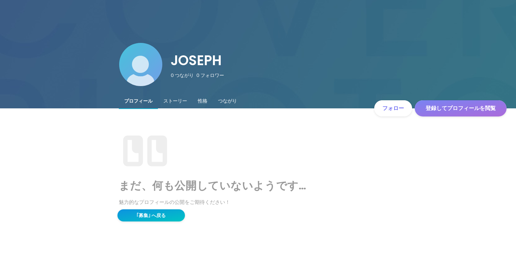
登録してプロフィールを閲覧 (461, 108)
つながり (227, 101)
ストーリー (175, 101)
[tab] (138, 101)
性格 (202, 101)
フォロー (393, 108)
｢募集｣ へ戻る (151, 215)
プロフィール (138, 101)
